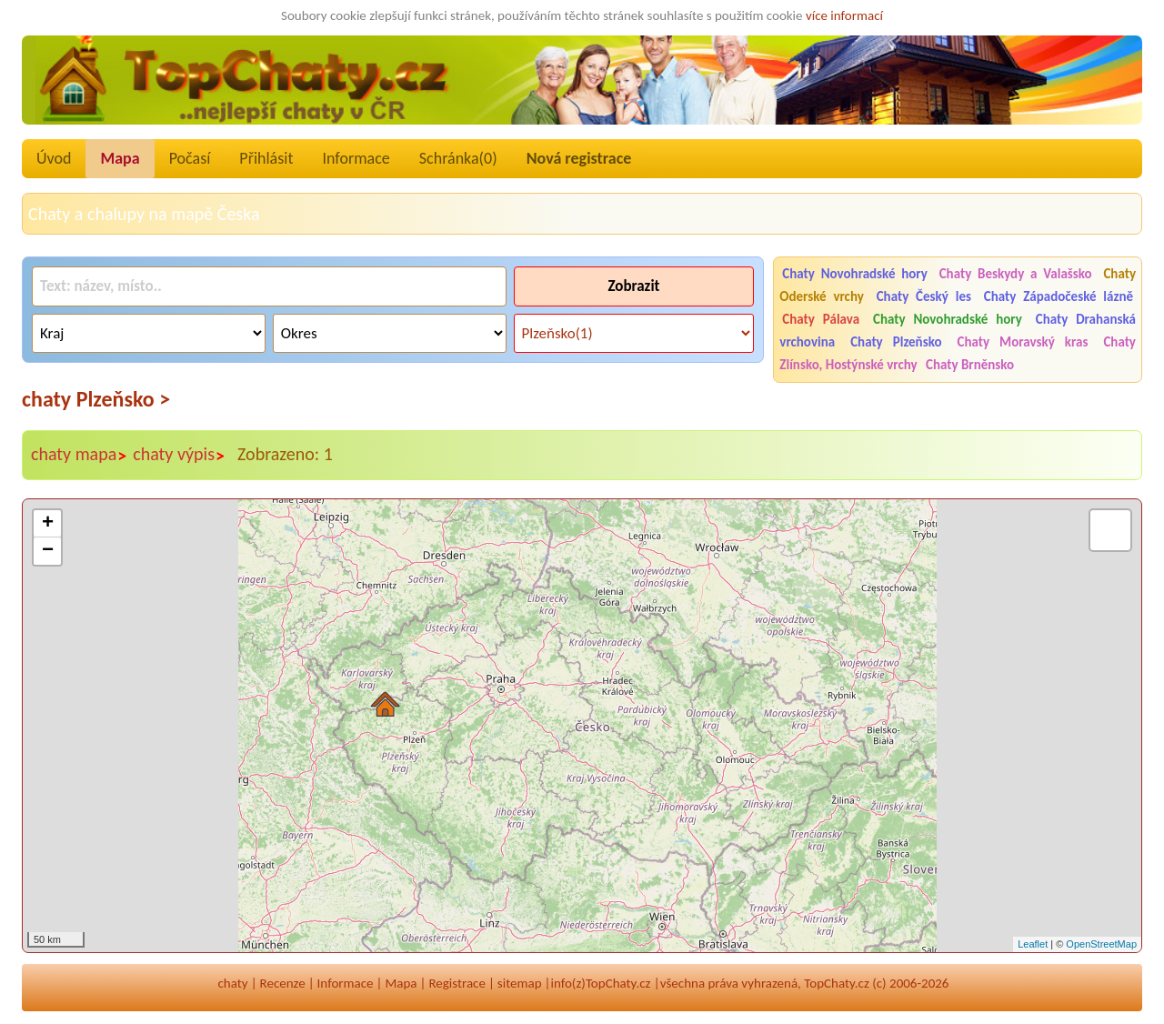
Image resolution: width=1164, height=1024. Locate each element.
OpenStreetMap (1101, 944)
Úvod (53, 158)
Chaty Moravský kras (1023, 342)
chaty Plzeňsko (96, 399)
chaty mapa (79, 455)
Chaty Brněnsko (970, 364)
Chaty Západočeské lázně (1058, 296)
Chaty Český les (924, 296)
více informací (844, 15)
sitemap (519, 983)
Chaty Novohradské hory (855, 274)
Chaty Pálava (820, 319)
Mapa (119, 158)
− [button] (48, 551)
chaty (233, 983)
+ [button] (48, 523)
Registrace (456, 983)
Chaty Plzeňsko (895, 342)
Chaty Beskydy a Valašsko (1015, 274)
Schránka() (458, 158)
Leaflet (1033, 944)
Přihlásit (266, 158)
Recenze (283, 983)
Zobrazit (633, 286)
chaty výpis (179, 455)
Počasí (190, 158)
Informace (355, 158)
